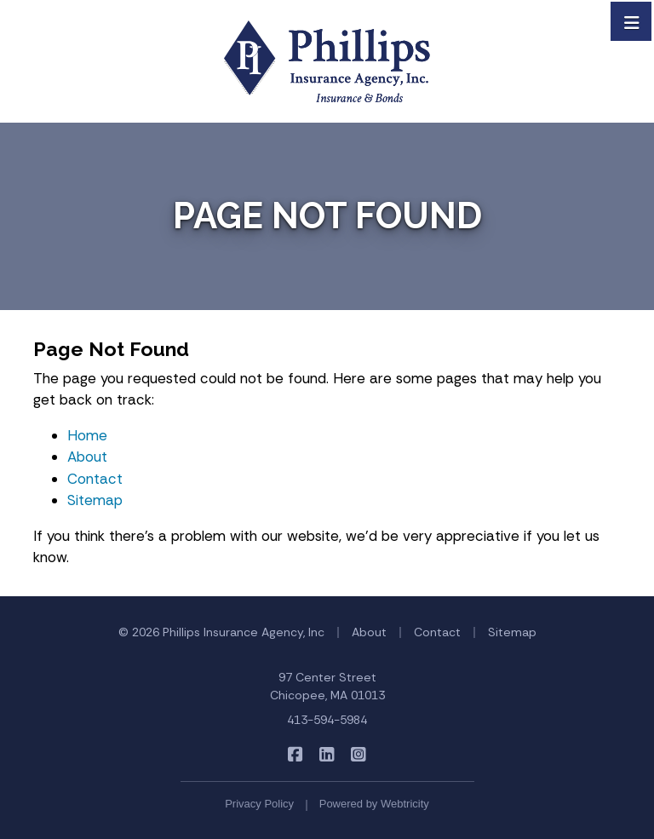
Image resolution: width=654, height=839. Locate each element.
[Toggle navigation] (632, 21)
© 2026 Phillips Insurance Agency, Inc (221, 632)
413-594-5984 (327, 719)
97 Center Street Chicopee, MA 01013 (327, 686)
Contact (95, 478)
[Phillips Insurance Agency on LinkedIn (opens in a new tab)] (327, 754)
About (87, 456)
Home (87, 435)
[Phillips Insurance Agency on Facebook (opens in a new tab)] (296, 754)
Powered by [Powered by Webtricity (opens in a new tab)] (374, 803)
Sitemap (95, 500)
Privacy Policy (259, 803)
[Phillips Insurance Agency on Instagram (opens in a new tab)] (359, 754)
